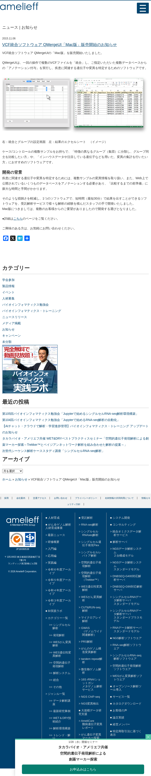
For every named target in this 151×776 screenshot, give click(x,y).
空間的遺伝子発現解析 (61, 664)
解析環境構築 (61, 728)
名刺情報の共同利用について (119, 498)
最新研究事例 (61, 711)
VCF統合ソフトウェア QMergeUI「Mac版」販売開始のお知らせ (59, 44)
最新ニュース (56, 535)
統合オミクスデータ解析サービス (126, 533)
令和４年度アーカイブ (59, 592)
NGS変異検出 (90, 703)
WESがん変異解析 (91, 598)
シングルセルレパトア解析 (91, 554)
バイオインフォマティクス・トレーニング (31, 311)
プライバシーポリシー (86, 498)
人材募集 (8, 298)
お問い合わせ (60, 498)
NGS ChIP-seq (90, 696)
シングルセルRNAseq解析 (90, 533)
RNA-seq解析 (89, 524)
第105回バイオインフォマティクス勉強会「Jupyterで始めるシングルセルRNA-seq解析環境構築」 (70, 413)
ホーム (7, 479)
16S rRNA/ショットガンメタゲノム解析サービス (91, 684)
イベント (8, 292)
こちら (18, 218)
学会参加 (8, 280)
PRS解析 (87, 641)
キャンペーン (11, 335)
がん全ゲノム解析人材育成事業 (58, 526)
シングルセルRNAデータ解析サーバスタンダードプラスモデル (127, 615)
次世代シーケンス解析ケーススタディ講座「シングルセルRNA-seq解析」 (53, 451)
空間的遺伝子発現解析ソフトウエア (126, 667)
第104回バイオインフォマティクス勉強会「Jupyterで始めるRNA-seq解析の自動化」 (61, 420)
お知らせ (8, 329)
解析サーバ (120, 542)
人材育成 (54, 517)
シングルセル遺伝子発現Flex (91, 543)
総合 (56, 680)
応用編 (52, 555)
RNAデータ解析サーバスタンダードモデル (126, 629)
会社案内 (20, 498)
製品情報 (8, 286)
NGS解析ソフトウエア (127, 638)
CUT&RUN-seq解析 (90, 609)
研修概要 (53, 542)
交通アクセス (39, 498)
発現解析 (59, 635)
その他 (57, 687)
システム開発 (121, 517)
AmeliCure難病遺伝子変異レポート (92, 724)
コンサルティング (124, 524)
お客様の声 (120, 710)
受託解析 (87, 517)
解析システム (61, 673)
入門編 (52, 548)
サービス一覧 (121, 696)
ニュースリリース (14, 317)
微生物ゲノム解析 (91, 671)
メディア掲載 (11, 323)
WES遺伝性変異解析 (61, 654)
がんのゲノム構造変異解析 (91, 650)
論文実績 (118, 717)
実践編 (52, 562)
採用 (6, 498)
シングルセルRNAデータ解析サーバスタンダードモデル (126, 600)
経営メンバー (121, 724)
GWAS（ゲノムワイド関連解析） (91, 631)
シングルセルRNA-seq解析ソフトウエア (126, 657)
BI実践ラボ (55, 611)
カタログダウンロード (127, 703)
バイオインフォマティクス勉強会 (25, 304)
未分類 (7, 342)
